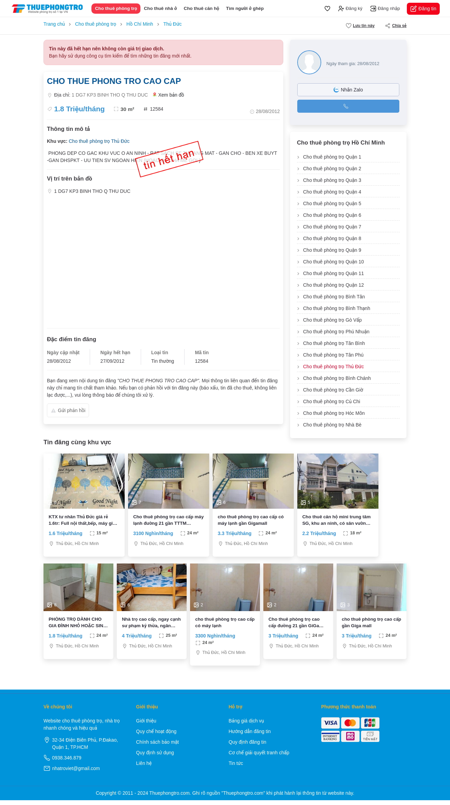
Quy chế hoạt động (156, 736)
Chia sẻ (396, 25)
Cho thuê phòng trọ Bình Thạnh (336, 308)
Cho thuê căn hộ (202, 8)
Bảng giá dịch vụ (246, 725)
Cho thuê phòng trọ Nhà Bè (332, 425)
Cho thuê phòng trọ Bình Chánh (337, 378)
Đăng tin (423, 8)
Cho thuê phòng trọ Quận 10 (333, 261)
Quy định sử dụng (155, 757)
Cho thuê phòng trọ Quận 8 (332, 238)
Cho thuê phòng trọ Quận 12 (333, 285)
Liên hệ (144, 768)
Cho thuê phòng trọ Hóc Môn (334, 413)
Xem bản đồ (168, 95)
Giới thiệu (146, 725)
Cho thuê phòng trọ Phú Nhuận (336, 331)
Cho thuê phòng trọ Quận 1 (332, 157)
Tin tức (236, 768)
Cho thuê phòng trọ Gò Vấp (332, 320)
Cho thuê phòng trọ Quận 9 (332, 250)
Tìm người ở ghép (245, 8)
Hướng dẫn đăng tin (250, 736)
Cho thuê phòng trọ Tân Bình (334, 343)
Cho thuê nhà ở (160, 8)
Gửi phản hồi (68, 410)
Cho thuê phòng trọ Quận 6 (332, 215)
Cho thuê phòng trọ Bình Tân (334, 296)
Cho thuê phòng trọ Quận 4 (332, 192)
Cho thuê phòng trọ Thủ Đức (99, 141)
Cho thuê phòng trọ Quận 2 (332, 168)
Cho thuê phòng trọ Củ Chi (331, 401)
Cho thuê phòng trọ (116, 8)
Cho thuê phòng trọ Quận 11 (333, 273)
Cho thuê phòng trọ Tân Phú (333, 355)
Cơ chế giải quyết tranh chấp (259, 757)
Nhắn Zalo (348, 89)
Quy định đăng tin (247, 747)
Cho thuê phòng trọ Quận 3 (332, 180)
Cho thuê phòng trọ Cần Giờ (333, 390)
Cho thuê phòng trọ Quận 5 (332, 203)
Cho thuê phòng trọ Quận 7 (332, 227)
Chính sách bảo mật (157, 747)
